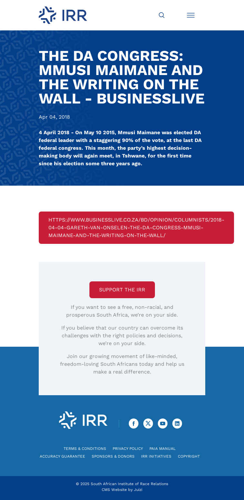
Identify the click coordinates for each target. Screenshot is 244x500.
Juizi (138, 489)
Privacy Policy (128, 448)
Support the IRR (122, 290)
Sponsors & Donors (113, 456)
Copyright (189, 456)
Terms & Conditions (85, 448)
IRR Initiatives (156, 456)
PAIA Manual (162, 448)
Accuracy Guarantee (62, 456)
